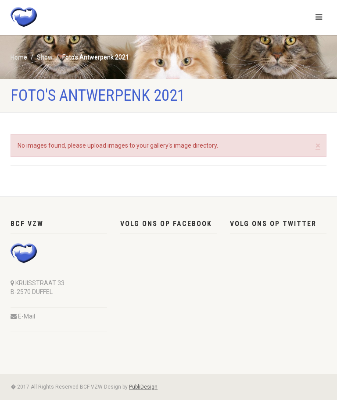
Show (45, 56)
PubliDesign (143, 387)
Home (19, 56)
